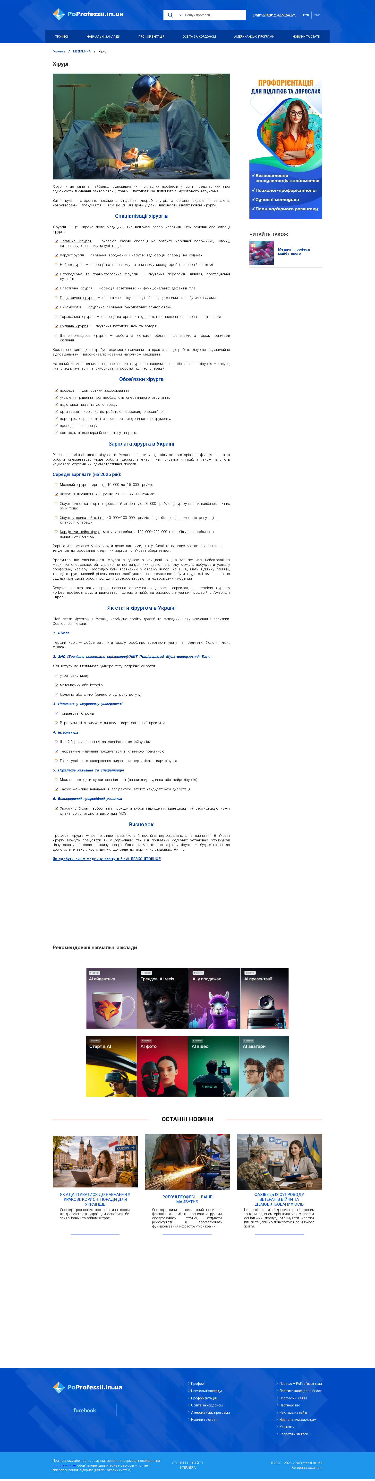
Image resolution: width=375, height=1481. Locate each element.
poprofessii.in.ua (65, 1467)
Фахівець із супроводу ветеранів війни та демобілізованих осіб (279, 1201)
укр (317, 15)
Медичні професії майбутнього (294, 251)
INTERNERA (187, 1470)
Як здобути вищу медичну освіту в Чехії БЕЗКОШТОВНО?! (109, 859)
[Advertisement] (141, 900)
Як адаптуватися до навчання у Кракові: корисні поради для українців (95, 1201)
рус (306, 15)
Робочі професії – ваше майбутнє (187, 1201)
